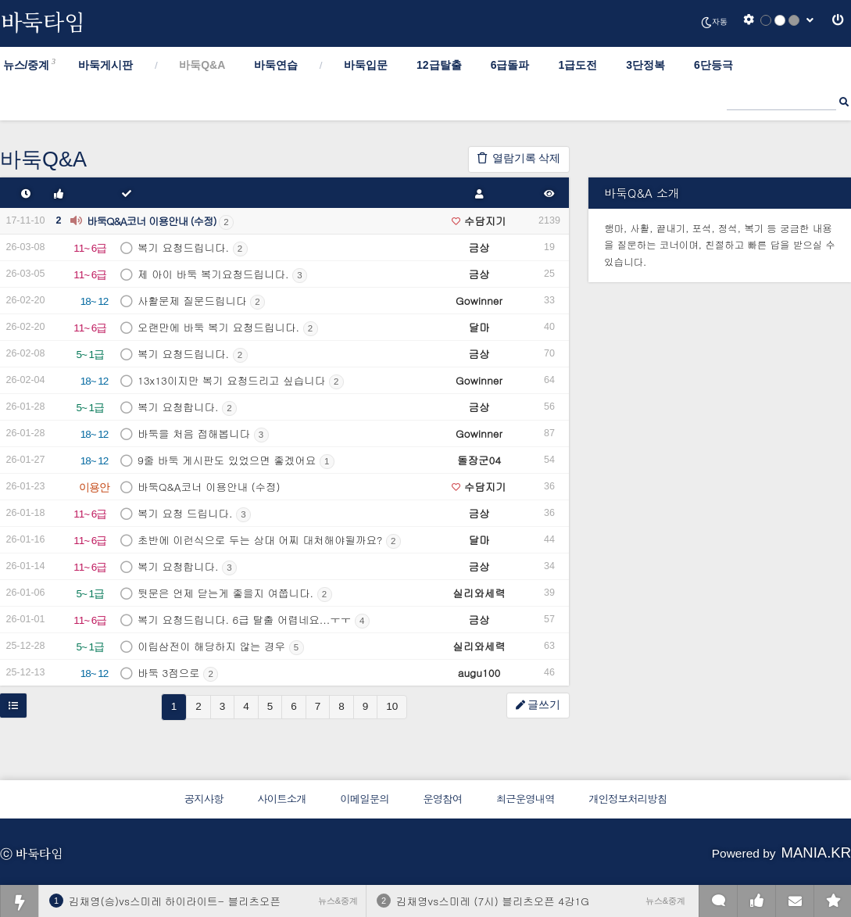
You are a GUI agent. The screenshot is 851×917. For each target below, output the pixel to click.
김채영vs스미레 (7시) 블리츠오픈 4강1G (492, 901)
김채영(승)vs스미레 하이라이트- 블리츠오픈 (175, 901)
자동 (714, 22)
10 (392, 706)
